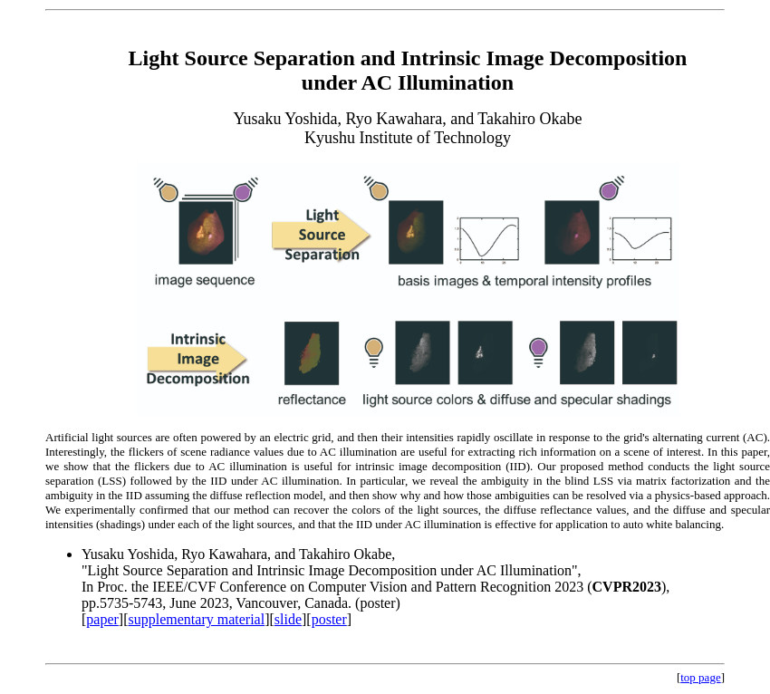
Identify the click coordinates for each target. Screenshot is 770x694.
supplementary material (197, 619)
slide (288, 619)
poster (329, 619)
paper (102, 619)
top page (700, 677)
